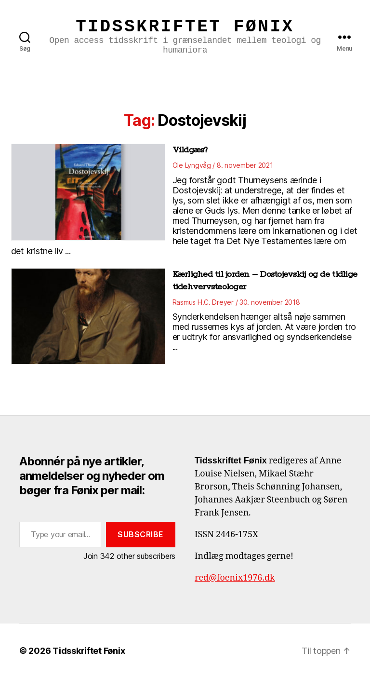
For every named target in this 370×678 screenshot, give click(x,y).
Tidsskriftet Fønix (185, 27)
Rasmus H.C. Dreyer (203, 302)
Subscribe (141, 534)
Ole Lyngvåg (191, 165)
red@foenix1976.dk (235, 577)
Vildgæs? (190, 150)
